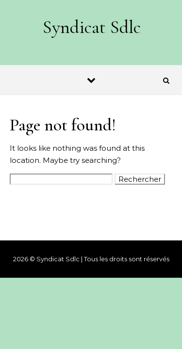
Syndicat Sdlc (92, 27)
